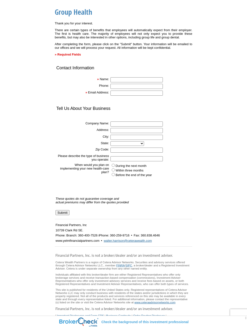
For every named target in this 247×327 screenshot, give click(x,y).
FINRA (120, 265)
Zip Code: (102, 149)
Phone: (104, 85)
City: (106, 136)
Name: (104, 79)
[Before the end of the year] (113, 174)
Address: (102, 130)
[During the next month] (113, 165)
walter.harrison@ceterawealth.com (128, 240)
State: (105, 143)
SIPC (128, 265)
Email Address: (98, 92)
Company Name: (97, 123)
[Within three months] (113, 169)
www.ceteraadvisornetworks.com (154, 302)
